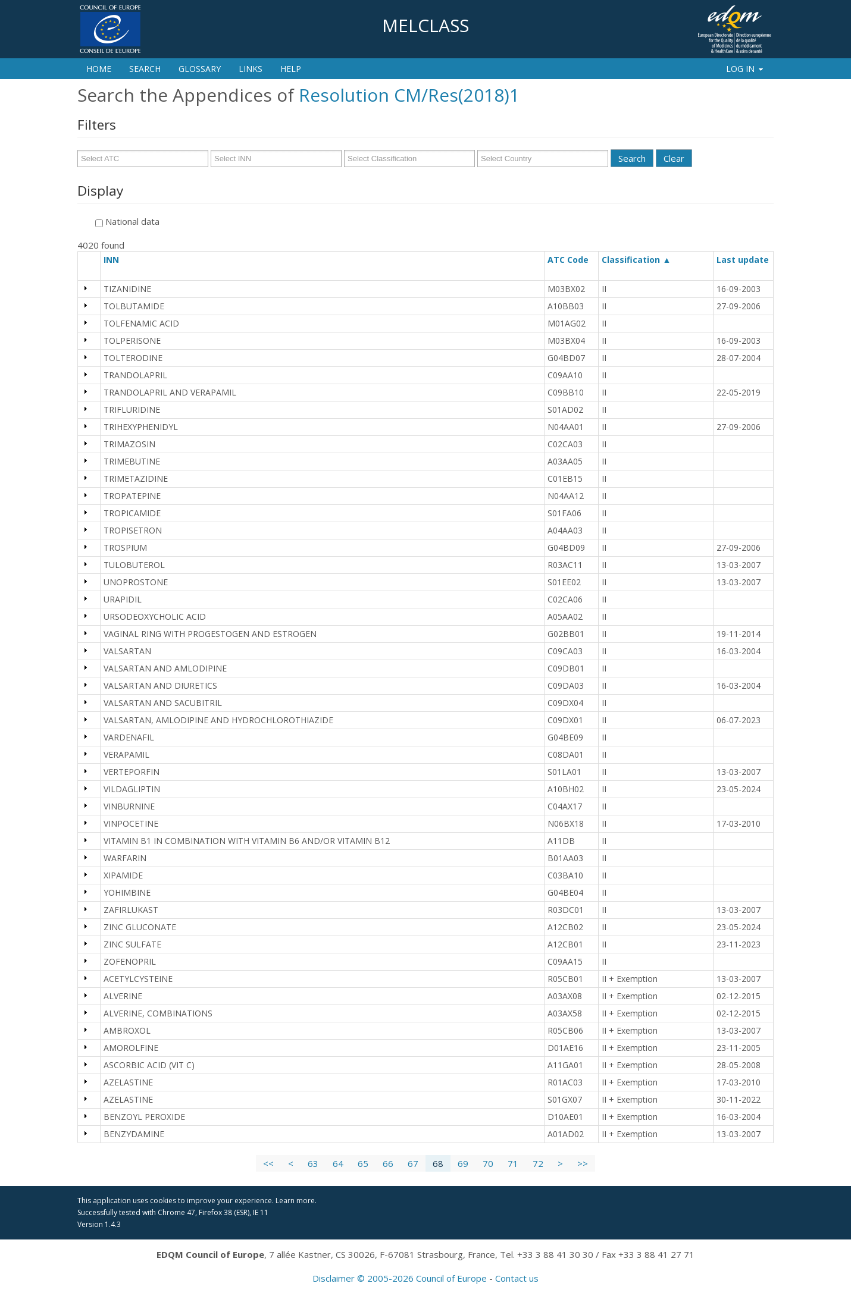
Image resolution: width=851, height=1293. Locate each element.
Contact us (517, 1278)
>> (582, 1163)
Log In (745, 68)
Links (250, 68)
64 (338, 1163)
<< (268, 1163)
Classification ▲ (636, 259)
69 (463, 1163)
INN (117, 259)
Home (98, 68)
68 (438, 1163)
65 (363, 1163)
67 (413, 1163)
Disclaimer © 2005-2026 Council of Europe (399, 1278)
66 (388, 1163)
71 (513, 1163)
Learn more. (296, 1200)
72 (538, 1163)
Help (290, 68)
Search (145, 68)
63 (313, 1163)
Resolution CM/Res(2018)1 (409, 95)
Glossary (200, 68)
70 (488, 1163)
